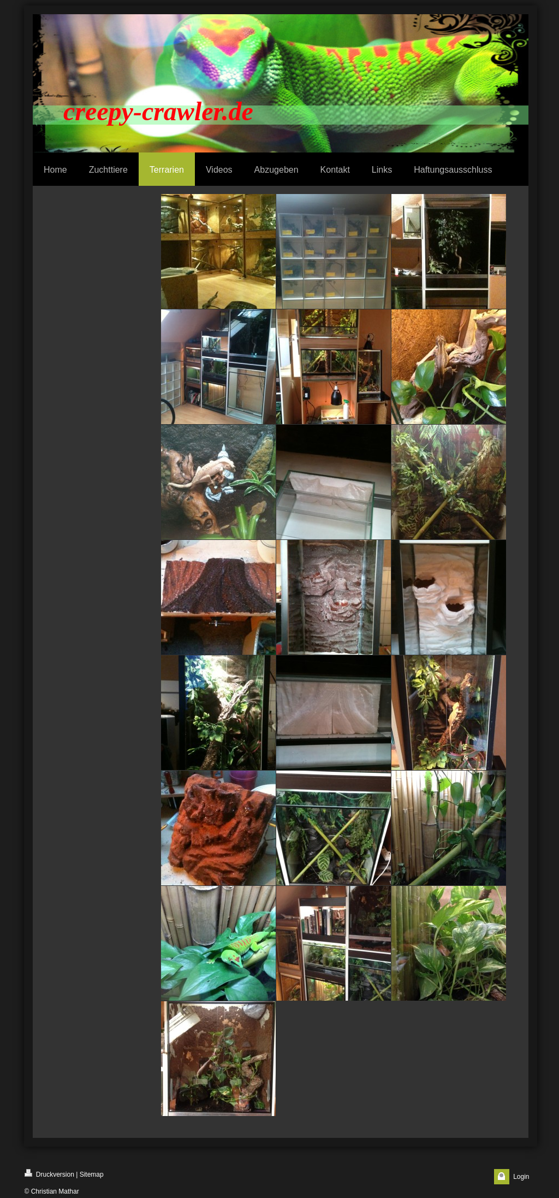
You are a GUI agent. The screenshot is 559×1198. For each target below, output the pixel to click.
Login (521, 1177)
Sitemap (92, 1174)
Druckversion (49, 1173)
